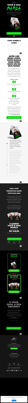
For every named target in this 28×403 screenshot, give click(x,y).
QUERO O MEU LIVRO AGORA (14, 33)
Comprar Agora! (14, 291)
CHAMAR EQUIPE (14, 348)
